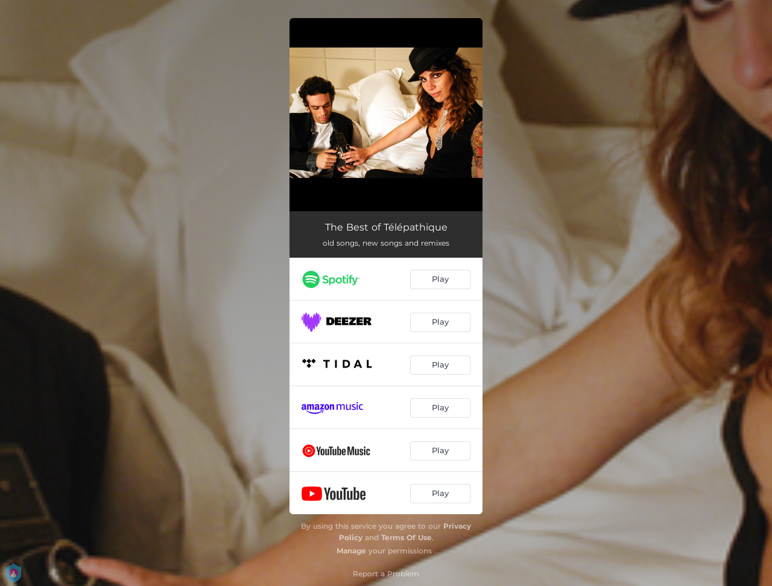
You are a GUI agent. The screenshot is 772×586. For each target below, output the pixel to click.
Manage (351, 550)
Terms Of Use (406, 537)
